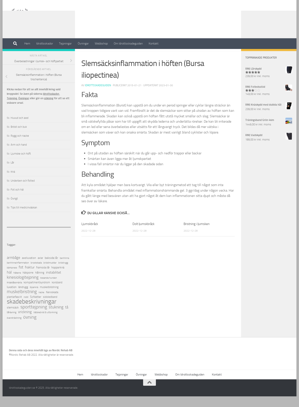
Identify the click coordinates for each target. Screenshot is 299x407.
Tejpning (12, 108)
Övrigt (14, 209)
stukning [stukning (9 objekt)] (56, 317)
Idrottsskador (44, 43)
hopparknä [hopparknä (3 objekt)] (57, 278)
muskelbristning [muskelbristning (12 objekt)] (22, 302)
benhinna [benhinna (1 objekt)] (64, 268)
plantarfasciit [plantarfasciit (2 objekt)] (14, 307)
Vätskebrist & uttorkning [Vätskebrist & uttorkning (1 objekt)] (45, 323)
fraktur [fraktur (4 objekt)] (29, 278)
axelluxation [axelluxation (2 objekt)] (29, 268)
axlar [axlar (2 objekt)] (40, 268)
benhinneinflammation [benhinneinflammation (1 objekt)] (18, 273)
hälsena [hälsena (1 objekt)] (17, 283)
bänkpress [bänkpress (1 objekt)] (12, 278)
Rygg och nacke (20, 146)
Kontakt (153, 43)
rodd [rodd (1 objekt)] (26, 307)
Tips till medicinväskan (24, 218)
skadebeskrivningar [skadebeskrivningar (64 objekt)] (31, 312)
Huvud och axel (20, 128)
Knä (13, 182)
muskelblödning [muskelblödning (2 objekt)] (49, 297)
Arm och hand (19, 155)
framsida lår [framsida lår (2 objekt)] (43, 278)
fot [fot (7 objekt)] (21, 278)
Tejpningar (65, 43)
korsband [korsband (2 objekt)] (57, 293)
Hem (27, 43)
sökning (48, 108)
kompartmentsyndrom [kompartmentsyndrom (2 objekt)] (37, 293)
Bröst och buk (19, 137)
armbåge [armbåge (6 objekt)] (13, 268)
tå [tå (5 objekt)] (66, 318)
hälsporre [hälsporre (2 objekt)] (28, 283)
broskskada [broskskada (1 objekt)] (36, 273)
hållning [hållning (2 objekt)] (39, 283)
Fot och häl (17, 200)
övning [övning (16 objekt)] (29, 327)
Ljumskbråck (89, 234)
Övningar (83, 43)
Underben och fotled (23, 191)
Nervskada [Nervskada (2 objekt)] (52, 302)
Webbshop (101, 43)
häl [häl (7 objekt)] (9, 283)
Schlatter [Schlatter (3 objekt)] (35, 307)
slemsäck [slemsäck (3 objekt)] (13, 318)
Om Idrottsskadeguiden (128, 43)
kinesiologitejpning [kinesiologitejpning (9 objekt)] (23, 288)
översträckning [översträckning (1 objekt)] (14, 328)
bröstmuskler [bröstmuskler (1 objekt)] (50, 273)
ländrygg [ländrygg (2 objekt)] (23, 297)
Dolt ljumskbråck (143, 234)
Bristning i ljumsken (197, 234)
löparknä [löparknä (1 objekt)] (34, 298)
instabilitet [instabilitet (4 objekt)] (53, 283)
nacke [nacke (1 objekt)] (41, 303)
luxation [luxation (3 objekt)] (11, 298)
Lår (12, 173)
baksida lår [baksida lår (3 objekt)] (51, 268)
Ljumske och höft (21, 164)
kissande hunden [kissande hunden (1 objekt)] (48, 288)
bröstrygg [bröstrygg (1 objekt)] (63, 273)
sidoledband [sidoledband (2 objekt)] (50, 307)
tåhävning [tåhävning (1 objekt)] (11, 323)
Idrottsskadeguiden (98, 96)
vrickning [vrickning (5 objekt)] (25, 323)
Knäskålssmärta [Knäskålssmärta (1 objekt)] (14, 293)
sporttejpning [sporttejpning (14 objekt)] (33, 317)
